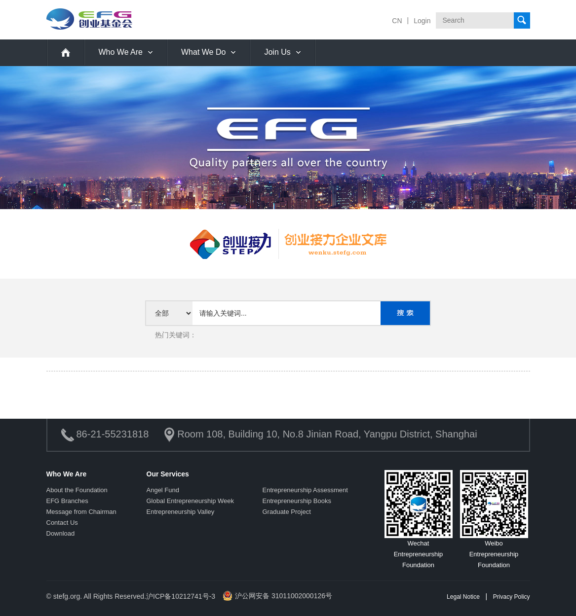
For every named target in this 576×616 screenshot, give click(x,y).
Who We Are (121, 52)
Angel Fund (163, 490)
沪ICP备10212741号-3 (180, 596)
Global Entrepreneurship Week (190, 501)
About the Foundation (77, 490)
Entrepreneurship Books (297, 501)
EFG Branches (67, 501)
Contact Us (62, 522)
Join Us (277, 52)
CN (397, 21)
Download (60, 533)
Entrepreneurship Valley (181, 511)
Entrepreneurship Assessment (305, 490)
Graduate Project (287, 511)
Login (422, 21)
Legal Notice (463, 596)
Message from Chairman (81, 511)
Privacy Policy (511, 596)
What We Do (203, 52)
